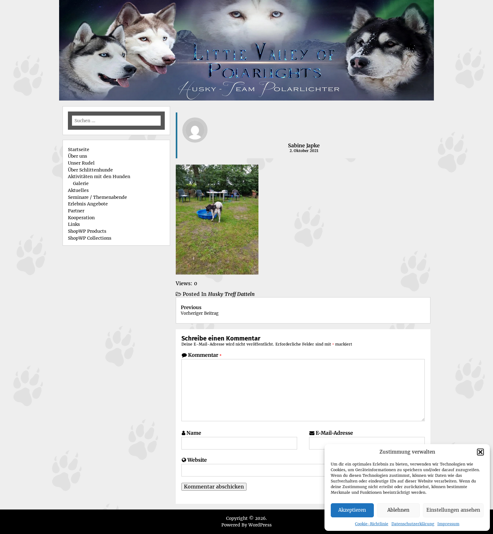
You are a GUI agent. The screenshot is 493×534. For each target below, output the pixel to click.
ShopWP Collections (89, 238)
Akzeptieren (352, 510)
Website (197, 460)
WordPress (260, 525)
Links (74, 224)
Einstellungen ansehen (453, 510)
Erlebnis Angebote (88, 204)
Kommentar (205, 355)
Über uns (77, 156)
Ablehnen (398, 510)
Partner (76, 211)
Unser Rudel (81, 163)
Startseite (78, 149)
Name (193, 433)
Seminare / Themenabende (97, 197)
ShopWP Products (87, 231)
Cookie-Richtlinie (371, 523)
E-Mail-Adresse (334, 433)
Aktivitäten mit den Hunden (99, 176)
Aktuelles (78, 190)
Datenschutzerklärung (412, 523)
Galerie (81, 183)
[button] (480, 452)
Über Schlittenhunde (90, 170)
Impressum (448, 523)
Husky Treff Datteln (231, 294)
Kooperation (81, 218)
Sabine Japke (304, 145)
